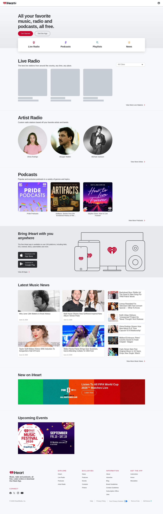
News (84, 474)
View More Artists (138, 162)
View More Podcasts (137, 220)
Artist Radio (61, 484)
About (108, 474)
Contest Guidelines (112, 487)
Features (85, 477)
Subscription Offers (112, 491)
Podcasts (61, 481)
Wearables (133, 481)
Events (84, 481)
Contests (85, 484)
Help (91, 501)
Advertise (109, 477)
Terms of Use (135, 501)
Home (132, 477)
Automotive (134, 474)
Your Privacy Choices (118, 501)
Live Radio (61, 477)
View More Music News (136, 361)
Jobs (107, 494)
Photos (84, 487)
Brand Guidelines (112, 484)
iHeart (60, 474)
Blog (107, 481)
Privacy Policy (101, 501)
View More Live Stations (135, 105)
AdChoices (147, 501)
